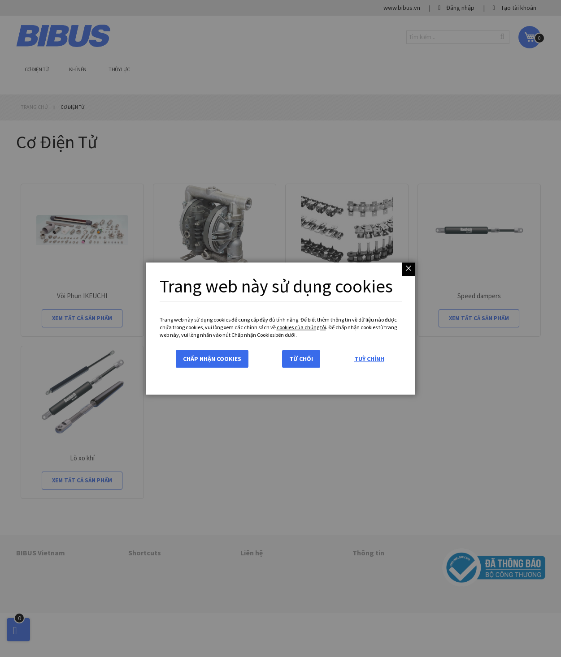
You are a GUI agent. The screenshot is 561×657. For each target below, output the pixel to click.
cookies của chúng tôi (301, 327)
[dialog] (280, 328)
